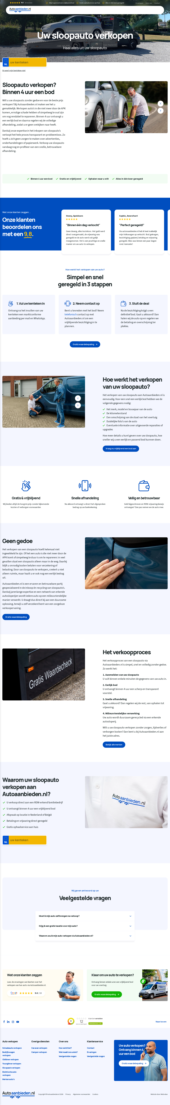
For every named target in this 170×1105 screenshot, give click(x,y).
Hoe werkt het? (65, 1048)
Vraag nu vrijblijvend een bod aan (121, 448)
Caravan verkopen (39, 1048)
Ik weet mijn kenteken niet (14, 70)
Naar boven (161, 1021)
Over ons (149, 3)
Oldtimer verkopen (10, 1059)
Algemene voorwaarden (81, 1094)
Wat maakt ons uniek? (68, 1052)
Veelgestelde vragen (67, 1056)
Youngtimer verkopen (11, 1063)
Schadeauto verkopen (12, 1048)
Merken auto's (8, 1079)
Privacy (68, 1094)
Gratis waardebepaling (83, 344)
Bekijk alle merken (114, 744)
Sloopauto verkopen (11, 1067)
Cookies (95, 1094)
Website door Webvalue (159, 1094)
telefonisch (71, 314)
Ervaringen (139, 3)
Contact (157, 3)
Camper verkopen (39, 1052)
